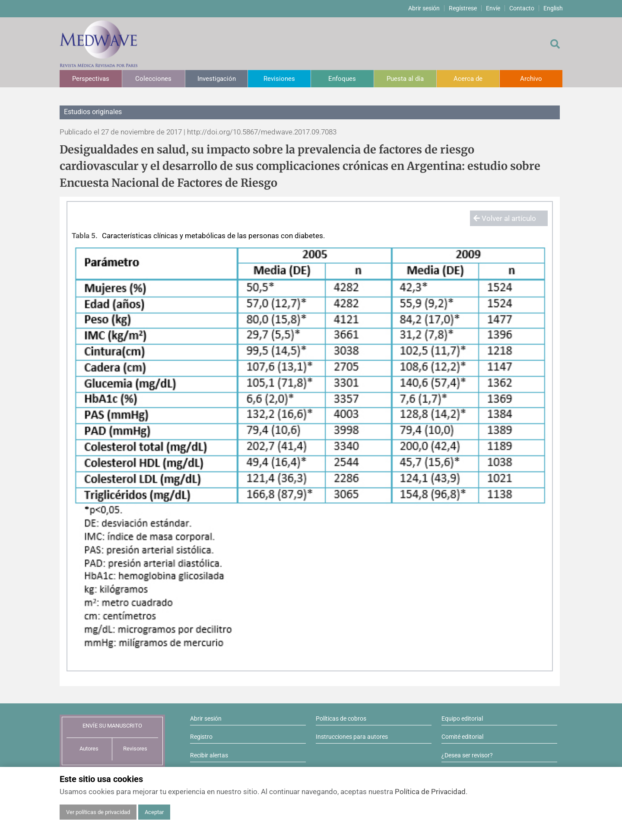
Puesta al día (405, 79)
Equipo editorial (462, 718)
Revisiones (279, 79)
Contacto (521, 8)
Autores (88, 748)
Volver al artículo (504, 218)
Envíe (493, 8)
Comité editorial (462, 736)
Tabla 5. (85, 235)
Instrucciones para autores (352, 736)
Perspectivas (90, 79)
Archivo (531, 79)
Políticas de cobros (341, 718)
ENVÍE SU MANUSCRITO (112, 725)
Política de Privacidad (430, 791)
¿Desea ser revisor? (467, 755)
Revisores (135, 748)
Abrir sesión (424, 8)
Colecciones (153, 79)
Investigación (216, 79)
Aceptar (154, 812)
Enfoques (342, 79)
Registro (201, 736)
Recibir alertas (209, 755)
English (553, 8)
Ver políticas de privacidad (98, 812)
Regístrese (463, 8)
